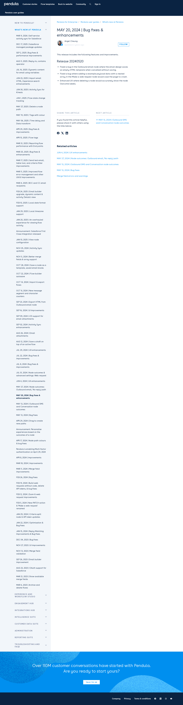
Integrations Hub (25, 610)
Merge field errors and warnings (72, 176)
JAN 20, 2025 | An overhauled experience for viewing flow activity (29, 223)
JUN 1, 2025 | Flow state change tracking (30, 99)
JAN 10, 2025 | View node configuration (27, 241)
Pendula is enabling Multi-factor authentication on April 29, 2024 (31, 450)
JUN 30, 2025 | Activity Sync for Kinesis (30, 91)
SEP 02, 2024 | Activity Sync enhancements (28, 326)
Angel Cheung (71, 41)
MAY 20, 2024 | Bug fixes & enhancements (28, 396)
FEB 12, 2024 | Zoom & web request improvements (28, 495)
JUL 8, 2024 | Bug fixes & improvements (27, 365)
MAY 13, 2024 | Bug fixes (68, 170)
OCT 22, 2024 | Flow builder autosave (29, 275)
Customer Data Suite (26, 624)
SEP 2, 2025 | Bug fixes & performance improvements (29, 54)
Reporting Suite (24, 637)
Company (116, 699)
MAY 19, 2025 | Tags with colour (30, 115)
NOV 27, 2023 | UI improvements (30, 545)
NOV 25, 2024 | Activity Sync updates (29, 249)
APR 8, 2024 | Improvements (28, 457)
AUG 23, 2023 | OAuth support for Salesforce (31, 569)
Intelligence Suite (25, 617)
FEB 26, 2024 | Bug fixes (26, 477)
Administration (24, 631)
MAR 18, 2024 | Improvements (29, 463)
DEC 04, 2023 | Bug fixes (27, 540)
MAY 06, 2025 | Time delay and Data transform (30, 122)
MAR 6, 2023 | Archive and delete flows (28, 586)
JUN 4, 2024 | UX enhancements (72, 152)
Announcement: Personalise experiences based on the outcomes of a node (29, 432)
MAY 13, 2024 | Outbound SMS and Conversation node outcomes (88, 164)
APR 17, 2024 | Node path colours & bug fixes (31, 442)
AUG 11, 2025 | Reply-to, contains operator (31, 62)
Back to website (65, 4)
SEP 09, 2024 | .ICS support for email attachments (29, 317)
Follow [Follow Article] (124, 44)
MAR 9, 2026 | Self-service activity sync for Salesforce (28, 37)
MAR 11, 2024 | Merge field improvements (28, 470)
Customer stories (30, 4)
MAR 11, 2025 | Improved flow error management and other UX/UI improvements (29, 174)
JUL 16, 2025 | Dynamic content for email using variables (30, 71)
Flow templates (48, 4)
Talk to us (91, 682)
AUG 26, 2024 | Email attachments (25, 334)
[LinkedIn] (67, 133)
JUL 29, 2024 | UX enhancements (31, 350)
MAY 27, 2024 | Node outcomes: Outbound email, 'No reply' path (87, 158)
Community (81, 4)
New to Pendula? (24, 23)
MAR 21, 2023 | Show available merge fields (30, 578)
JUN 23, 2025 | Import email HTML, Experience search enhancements (28, 81)
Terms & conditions (142, 699)
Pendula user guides (14, 13)
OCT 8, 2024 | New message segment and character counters (29, 293)
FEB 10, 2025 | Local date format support (31, 204)
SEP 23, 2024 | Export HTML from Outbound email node (31, 303)
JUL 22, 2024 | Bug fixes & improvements (27, 357)
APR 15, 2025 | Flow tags (27, 138)
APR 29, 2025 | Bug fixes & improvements (27, 130)
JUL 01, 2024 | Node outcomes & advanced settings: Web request (31, 374)
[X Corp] (62, 133)
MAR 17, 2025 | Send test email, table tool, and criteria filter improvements (30, 163)
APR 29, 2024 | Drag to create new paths (29, 422)
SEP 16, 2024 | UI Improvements (30, 310)
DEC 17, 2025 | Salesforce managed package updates (29, 45)
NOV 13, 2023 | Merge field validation (28, 552)
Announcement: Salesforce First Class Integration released (30, 232)
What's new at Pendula (112, 22)
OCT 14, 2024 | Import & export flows (30, 283)
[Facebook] (58, 133)
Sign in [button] (97, 4)
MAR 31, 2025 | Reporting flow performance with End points (29, 144)
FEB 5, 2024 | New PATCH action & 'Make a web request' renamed (30, 506)
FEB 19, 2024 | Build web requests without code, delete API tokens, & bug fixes (30, 486)
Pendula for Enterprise (67, 22)
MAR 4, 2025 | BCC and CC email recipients (31, 184)
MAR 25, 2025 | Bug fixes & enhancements (28, 153)
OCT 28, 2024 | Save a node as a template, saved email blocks (31, 266)
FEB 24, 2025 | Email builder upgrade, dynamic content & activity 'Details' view (29, 194)
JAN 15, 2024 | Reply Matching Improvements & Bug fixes (30, 532)
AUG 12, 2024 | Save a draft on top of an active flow (30, 343)
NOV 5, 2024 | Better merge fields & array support (28, 258)
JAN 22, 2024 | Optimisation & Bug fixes (29, 524)
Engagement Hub (24, 603)
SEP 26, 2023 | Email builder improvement (28, 561)
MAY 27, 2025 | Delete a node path (29, 108)
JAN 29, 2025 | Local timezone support (30, 212)
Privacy (127, 699)
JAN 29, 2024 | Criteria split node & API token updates (28, 515)
